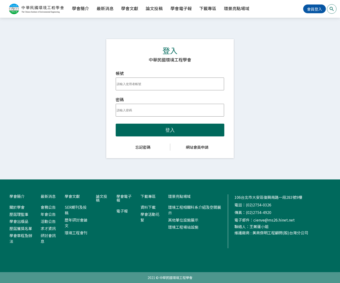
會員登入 (314, 9)
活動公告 (48, 221)
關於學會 (17, 207)
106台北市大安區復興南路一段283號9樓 (268, 197)
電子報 (122, 211)
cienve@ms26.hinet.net (274, 220)
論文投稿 (154, 8)
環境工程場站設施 (183, 227)
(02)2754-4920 (258, 212)
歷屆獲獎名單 (20, 228)
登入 (170, 130)
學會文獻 (129, 8)
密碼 (120, 99)
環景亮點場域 (236, 8)
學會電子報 (181, 8)
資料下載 (148, 207)
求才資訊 (48, 228)
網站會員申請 (197, 147)
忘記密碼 (142, 147)
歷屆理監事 (18, 214)
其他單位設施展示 (183, 220)
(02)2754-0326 (258, 205)
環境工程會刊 (76, 232)
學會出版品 (18, 221)
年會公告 (48, 214)
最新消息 (105, 8)
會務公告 (48, 207)
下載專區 (207, 8)
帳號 (120, 73)
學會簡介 (80, 8)
